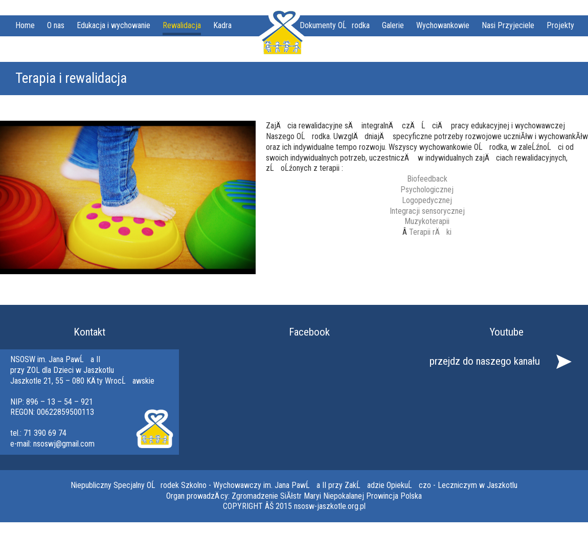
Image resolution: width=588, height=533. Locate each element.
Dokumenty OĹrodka (335, 25)
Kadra (222, 25)
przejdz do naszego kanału (484, 361)
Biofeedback (427, 179)
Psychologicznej (427, 189)
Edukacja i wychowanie (113, 25)
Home (25, 25)
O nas (55, 25)
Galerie (393, 25)
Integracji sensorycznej (427, 211)
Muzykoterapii (426, 221)
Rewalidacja (182, 25)
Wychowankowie (442, 25)
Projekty (560, 25)
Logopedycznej (427, 200)
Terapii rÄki (430, 232)
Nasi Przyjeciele (508, 25)
